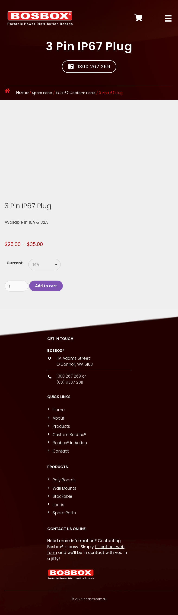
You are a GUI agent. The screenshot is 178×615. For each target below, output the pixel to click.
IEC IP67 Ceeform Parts (75, 92)
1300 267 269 (69, 376)
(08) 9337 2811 (70, 382)
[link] (91, 410)
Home (22, 92)
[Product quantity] (16, 286)
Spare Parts (42, 92)
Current (14, 263)
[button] (89, 66)
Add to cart (46, 285)
